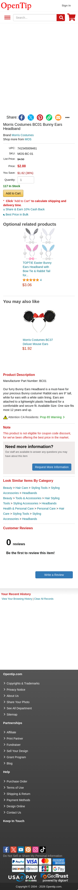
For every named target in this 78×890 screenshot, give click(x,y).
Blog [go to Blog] (9, 763)
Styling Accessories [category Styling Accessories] (25, 503)
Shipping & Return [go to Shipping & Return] (18, 794)
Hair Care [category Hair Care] (22, 487)
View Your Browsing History (17, 598)
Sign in (66, 5)
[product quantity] (25, 179)
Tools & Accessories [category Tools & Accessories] (28, 498)
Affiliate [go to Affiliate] (11, 732)
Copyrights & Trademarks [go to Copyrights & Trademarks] (23, 683)
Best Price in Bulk (15, 214)
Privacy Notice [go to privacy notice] (16, 689)
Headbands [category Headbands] (29, 493)
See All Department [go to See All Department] (19, 708)
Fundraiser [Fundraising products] (14, 744)
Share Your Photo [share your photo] (18, 702)
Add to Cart (13, 193)
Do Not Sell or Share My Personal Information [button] (32, 855)
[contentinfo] (16, 5)
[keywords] (35, 17)
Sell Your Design (17, 751)
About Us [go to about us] (13, 695)
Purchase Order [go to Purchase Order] (17, 781)
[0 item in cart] (71, 18)
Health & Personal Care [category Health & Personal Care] (18, 508)
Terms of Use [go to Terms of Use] (15, 787)
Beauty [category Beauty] (7, 487)
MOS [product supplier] (28, 139)
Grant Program (16, 757)
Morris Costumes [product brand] (23, 135)
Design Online (16, 806)
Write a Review (54, 574)
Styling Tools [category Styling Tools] (39, 487)
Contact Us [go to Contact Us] (14, 812)
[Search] (61, 17)
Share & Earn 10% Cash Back (24, 209)
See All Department (6, 17)
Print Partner (15, 738)
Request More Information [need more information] (52, 467)
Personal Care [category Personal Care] (46, 508)
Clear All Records (43, 598)
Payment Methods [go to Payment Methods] (18, 800)
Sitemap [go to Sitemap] (12, 714)
